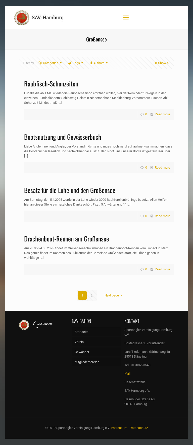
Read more (162, 114)
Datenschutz (139, 428)
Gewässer (82, 352)
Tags (76, 63)
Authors (99, 63)
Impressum (119, 428)
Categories (50, 63)
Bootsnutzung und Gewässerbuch (62, 137)
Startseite (81, 332)
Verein (79, 342)
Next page (114, 295)
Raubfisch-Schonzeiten (51, 83)
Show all (162, 63)
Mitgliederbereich (87, 362)
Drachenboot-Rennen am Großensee (66, 238)
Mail (127, 373)
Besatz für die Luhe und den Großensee (69, 190)
